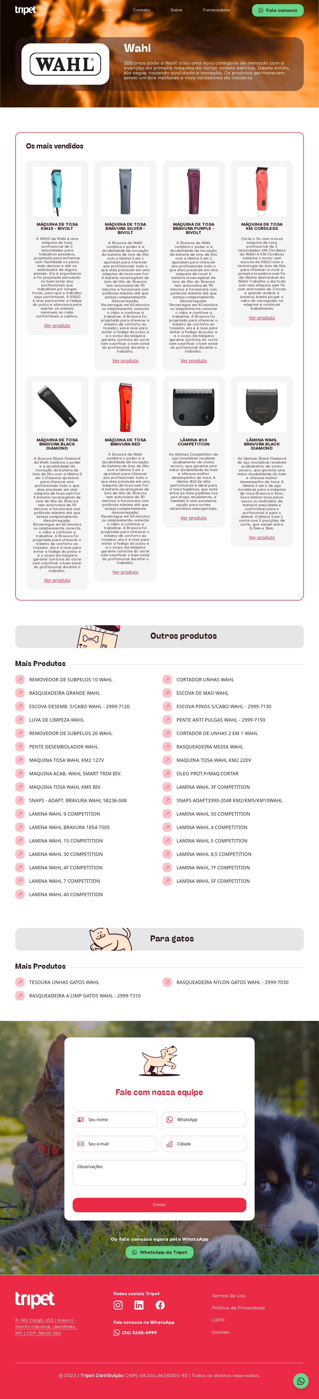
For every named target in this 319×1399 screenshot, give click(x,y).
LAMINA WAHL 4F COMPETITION (66, 867)
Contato (141, 10)
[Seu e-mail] (120, 1144)
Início (107, 10)
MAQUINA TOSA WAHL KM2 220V (214, 760)
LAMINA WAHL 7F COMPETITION (213, 867)
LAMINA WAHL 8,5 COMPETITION (214, 854)
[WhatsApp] (209, 1120)
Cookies (221, 1332)
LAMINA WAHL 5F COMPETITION (213, 881)
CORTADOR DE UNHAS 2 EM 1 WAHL (217, 733)
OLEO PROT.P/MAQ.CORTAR (208, 773)
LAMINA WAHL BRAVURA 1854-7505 (69, 827)
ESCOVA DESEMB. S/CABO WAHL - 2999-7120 (79, 706)
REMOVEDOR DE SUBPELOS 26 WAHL (70, 733)
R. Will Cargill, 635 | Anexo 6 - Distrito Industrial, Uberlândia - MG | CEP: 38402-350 (46, 1326)
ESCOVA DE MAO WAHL (203, 693)
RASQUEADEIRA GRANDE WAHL (64, 693)
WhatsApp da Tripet (159, 1253)
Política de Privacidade (238, 1308)
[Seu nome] (120, 1120)
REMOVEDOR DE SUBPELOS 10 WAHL (70, 679)
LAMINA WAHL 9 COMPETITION (64, 814)
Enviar (159, 1204)
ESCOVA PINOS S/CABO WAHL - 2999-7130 (224, 706)
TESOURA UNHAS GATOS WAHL (64, 982)
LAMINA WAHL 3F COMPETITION (213, 787)
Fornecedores (216, 10)
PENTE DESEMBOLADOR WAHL (63, 747)
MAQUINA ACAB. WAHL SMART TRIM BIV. (75, 773)
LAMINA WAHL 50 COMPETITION (213, 814)
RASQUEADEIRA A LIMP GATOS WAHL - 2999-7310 (85, 995)
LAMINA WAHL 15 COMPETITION (66, 841)
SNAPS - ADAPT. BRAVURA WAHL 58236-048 (78, 800)
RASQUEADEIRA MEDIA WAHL (210, 747)
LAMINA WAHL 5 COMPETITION (212, 841)
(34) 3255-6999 (135, 1333)
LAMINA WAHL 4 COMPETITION (212, 827)
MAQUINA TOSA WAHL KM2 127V (66, 760)
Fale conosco (278, 11)
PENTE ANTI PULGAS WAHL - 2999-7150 (221, 720)
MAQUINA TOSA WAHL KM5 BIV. (65, 787)
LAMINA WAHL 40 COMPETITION (66, 894)
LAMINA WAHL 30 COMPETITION (66, 854)
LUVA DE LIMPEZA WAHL (56, 720)
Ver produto (57, 325)
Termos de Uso (229, 1296)
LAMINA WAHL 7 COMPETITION (64, 881)
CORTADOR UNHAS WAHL (205, 679)
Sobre (176, 10)
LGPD (218, 1320)
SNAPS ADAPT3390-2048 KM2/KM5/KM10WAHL (230, 800)
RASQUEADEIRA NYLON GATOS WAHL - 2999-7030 (232, 982)
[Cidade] (209, 1144)
